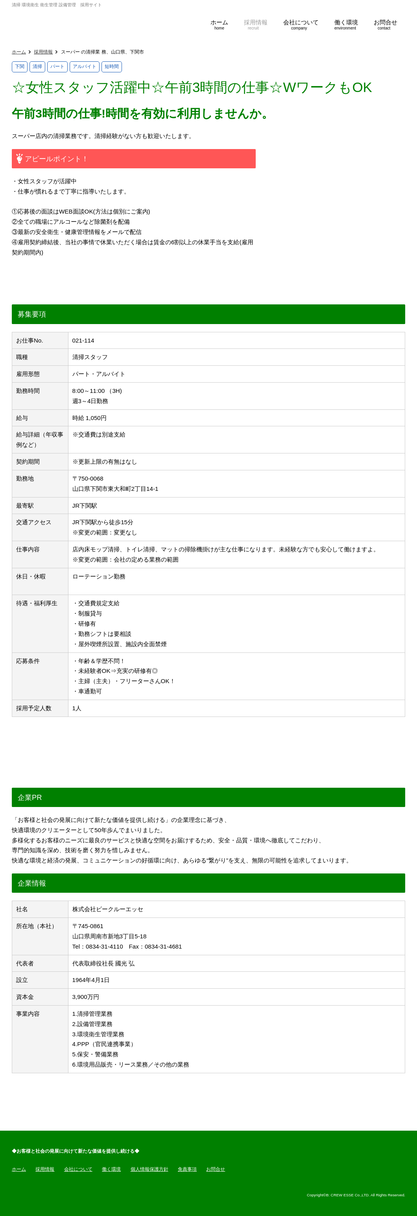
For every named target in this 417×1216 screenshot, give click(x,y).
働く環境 (111, 1169)
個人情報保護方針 (149, 1169)
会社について (78, 1169)
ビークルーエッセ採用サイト (98, 20)
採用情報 (43, 52)
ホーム (19, 52)
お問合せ (215, 1169)
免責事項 (187, 1169)
